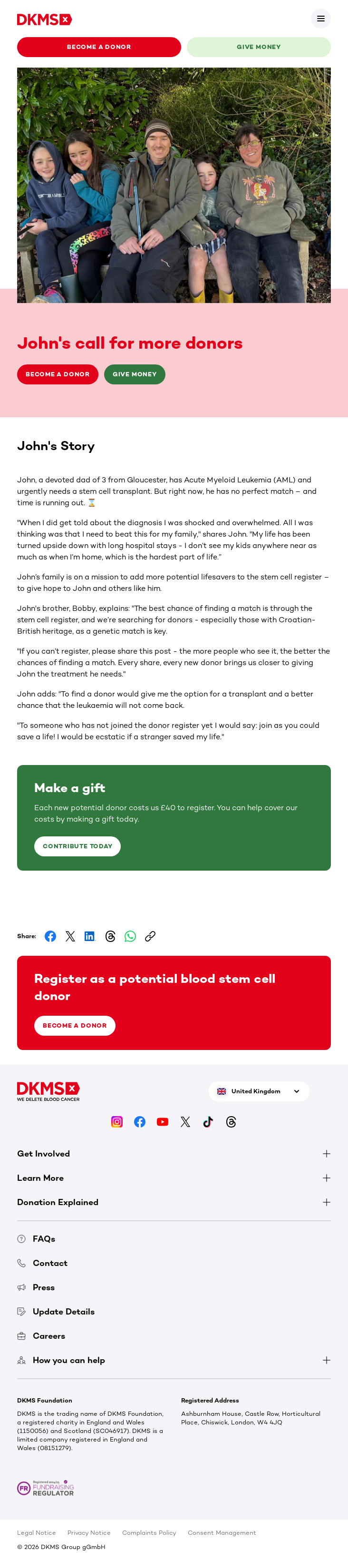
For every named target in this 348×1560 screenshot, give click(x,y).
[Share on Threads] (110, 936)
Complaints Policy (149, 1532)
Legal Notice (36, 1532)
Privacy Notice (89, 1532)
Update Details (56, 1311)
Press (36, 1287)
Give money (259, 46)
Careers (41, 1336)
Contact (42, 1263)
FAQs (36, 1239)
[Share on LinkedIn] (90, 936)
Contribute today (77, 846)
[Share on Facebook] (50, 936)
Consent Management (222, 1532)
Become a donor (99, 46)
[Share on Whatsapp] (130, 936)
